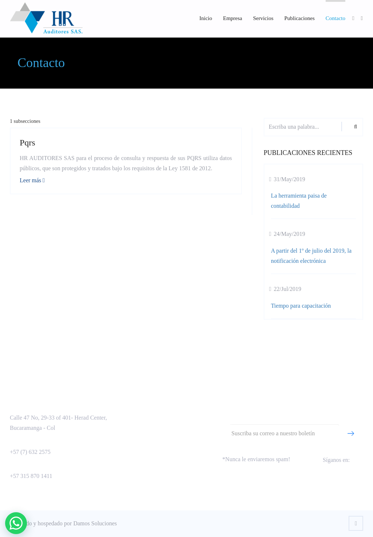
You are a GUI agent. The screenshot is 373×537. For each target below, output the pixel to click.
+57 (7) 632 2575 (30, 452)
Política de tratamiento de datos (162, 441)
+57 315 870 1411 (31, 476)
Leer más (32, 180)
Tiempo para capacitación (301, 306)
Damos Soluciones (95, 523)
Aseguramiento (143, 406)
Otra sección (140, 453)
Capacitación (141, 430)
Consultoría (139, 418)
